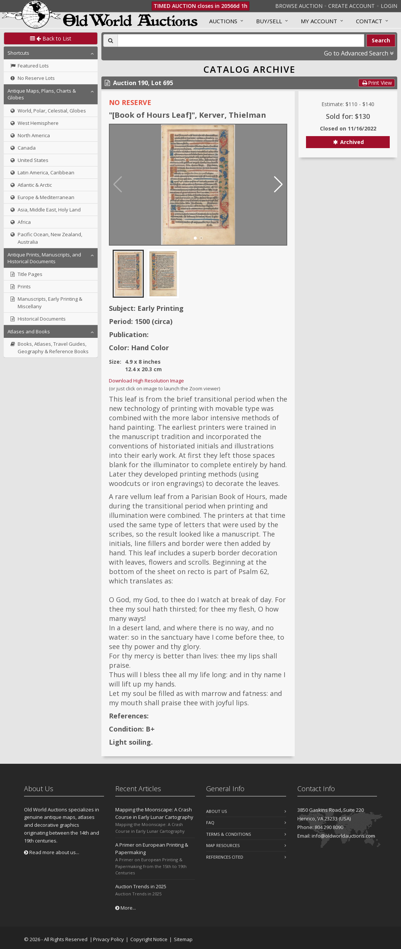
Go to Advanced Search (358, 53)
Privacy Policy (108, 939)
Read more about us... (51, 852)
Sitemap (183, 939)
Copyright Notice (148, 939)
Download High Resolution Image (146, 380)
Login (389, 5)
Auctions (223, 21)
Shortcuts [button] (18, 52)
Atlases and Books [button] (29, 331)
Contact (369, 21)
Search (381, 40)
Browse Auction (299, 5)
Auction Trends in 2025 (140, 886)
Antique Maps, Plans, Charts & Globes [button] (42, 94)
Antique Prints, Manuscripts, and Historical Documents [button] (44, 258)
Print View (376, 82)
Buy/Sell (269, 21)
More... (125, 907)
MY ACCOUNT (319, 21)
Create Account (351, 5)
